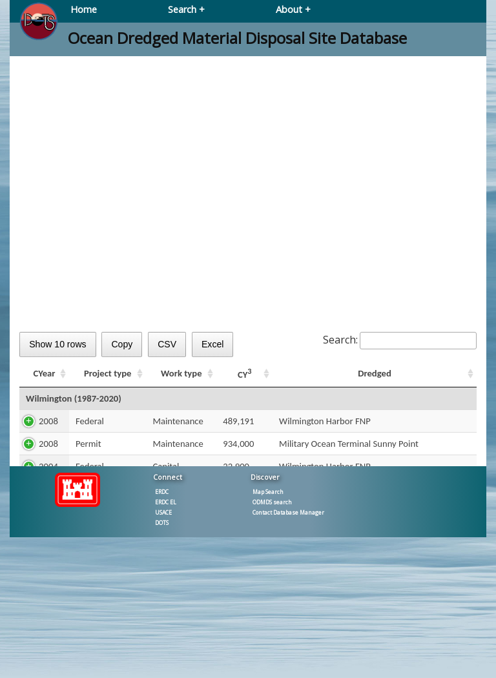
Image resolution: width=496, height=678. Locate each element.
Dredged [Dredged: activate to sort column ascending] (374, 373)
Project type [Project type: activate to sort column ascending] (108, 373)
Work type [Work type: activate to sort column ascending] (181, 373)
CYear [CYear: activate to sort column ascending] (45, 373)
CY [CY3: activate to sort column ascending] (245, 373)
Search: (400, 340)
